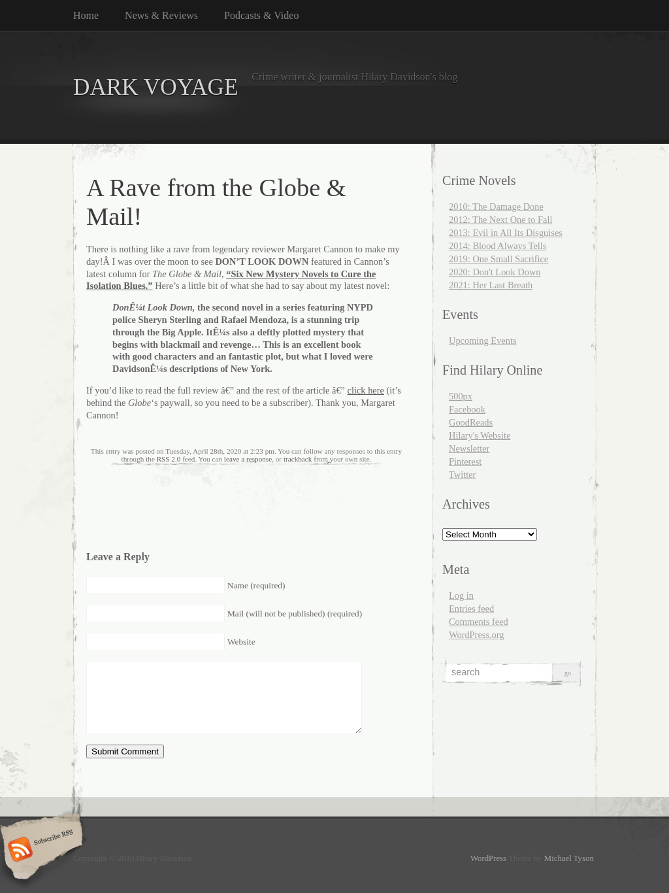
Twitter (462, 474)
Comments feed (478, 621)
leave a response (248, 459)
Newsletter (469, 448)
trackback (298, 459)
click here (366, 390)
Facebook (467, 409)
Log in (461, 595)
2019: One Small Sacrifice (498, 259)
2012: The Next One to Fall (500, 219)
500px (460, 396)
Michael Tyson (569, 858)
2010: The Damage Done (496, 206)
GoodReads (471, 422)
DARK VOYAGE (155, 87)
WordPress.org (476, 635)
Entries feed (471, 608)
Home (86, 15)
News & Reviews (161, 15)
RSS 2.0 (169, 459)
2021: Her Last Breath (490, 285)
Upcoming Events (483, 340)
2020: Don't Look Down (495, 272)
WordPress (488, 858)
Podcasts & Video (261, 15)
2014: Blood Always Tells (497, 246)
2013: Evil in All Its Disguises (506, 232)
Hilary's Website (479, 435)
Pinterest (465, 461)
